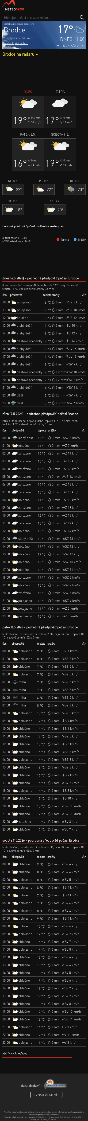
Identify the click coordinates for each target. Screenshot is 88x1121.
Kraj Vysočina (12, 38)
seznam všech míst (46, 1095)
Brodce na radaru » (20, 54)
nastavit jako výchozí (16, 43)
